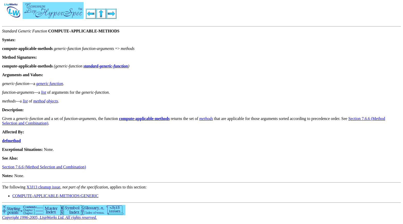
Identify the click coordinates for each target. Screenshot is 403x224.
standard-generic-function (105, 66)
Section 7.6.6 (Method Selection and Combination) (44, 167)
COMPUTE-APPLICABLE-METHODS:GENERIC (55, 196)
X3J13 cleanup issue (43, 187)
